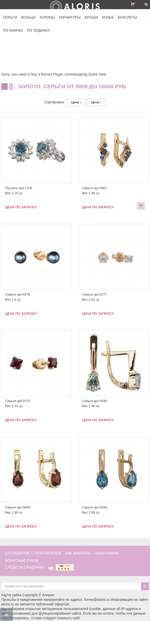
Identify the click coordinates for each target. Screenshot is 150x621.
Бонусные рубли (22, 560)
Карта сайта (11, 595)
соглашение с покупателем (33, 553)
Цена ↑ (96, 102)
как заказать (77, 553)
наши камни (106, 553)
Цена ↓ (76, 102)
